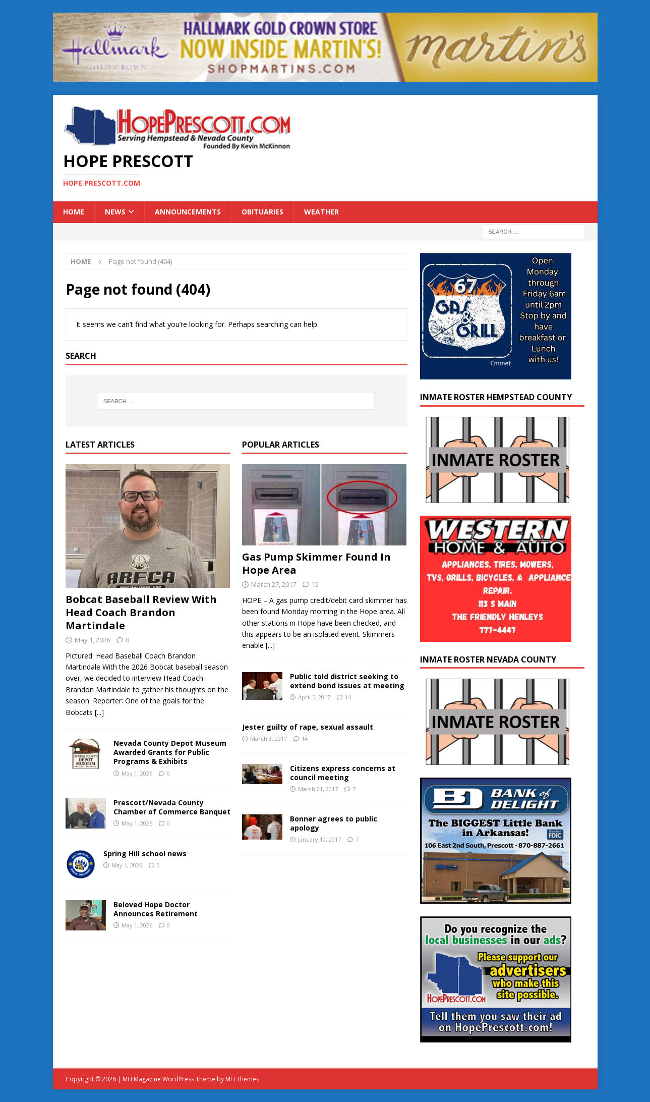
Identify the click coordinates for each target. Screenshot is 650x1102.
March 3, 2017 (268, 738)
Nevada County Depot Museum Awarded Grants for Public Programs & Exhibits (169, 752)
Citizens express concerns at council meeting (342, 772)
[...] (99, 712)
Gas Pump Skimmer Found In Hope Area (316, 563)
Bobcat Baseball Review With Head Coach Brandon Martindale (141, 612)
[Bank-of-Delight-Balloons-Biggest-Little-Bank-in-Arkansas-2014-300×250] (495, 898)
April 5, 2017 (314, 697)
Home (73, 211)
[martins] (325, 76)
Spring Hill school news (145, 853)
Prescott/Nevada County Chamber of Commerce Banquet (171, 807)
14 (348, 697)
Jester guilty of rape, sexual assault (307, 727)
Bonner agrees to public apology (333, 823)
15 (315, 584)
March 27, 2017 (273, 584)
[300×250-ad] (495, 1036)
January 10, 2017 (319, 839)
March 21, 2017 (318, 789)
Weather (321, 211)
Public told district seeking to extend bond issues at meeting (347, 681)
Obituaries (262, 211)
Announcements (188, 211)
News (115, 211)
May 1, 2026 (92, 639)
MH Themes (242, 1079)
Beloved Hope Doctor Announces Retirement (155, 909)
